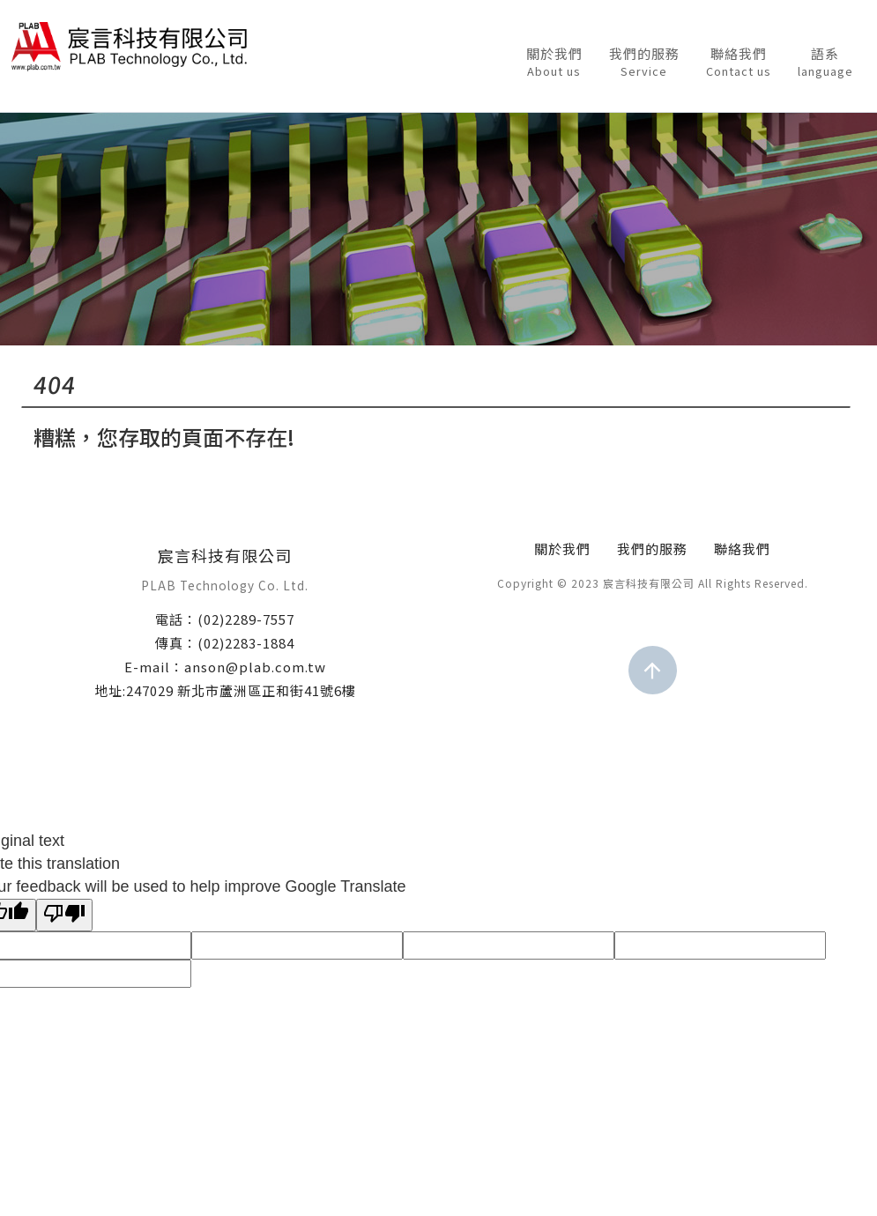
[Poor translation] (64, 915)
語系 (825, 62)
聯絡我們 (738, 62)
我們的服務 (644, 62)
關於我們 (554, 62)
